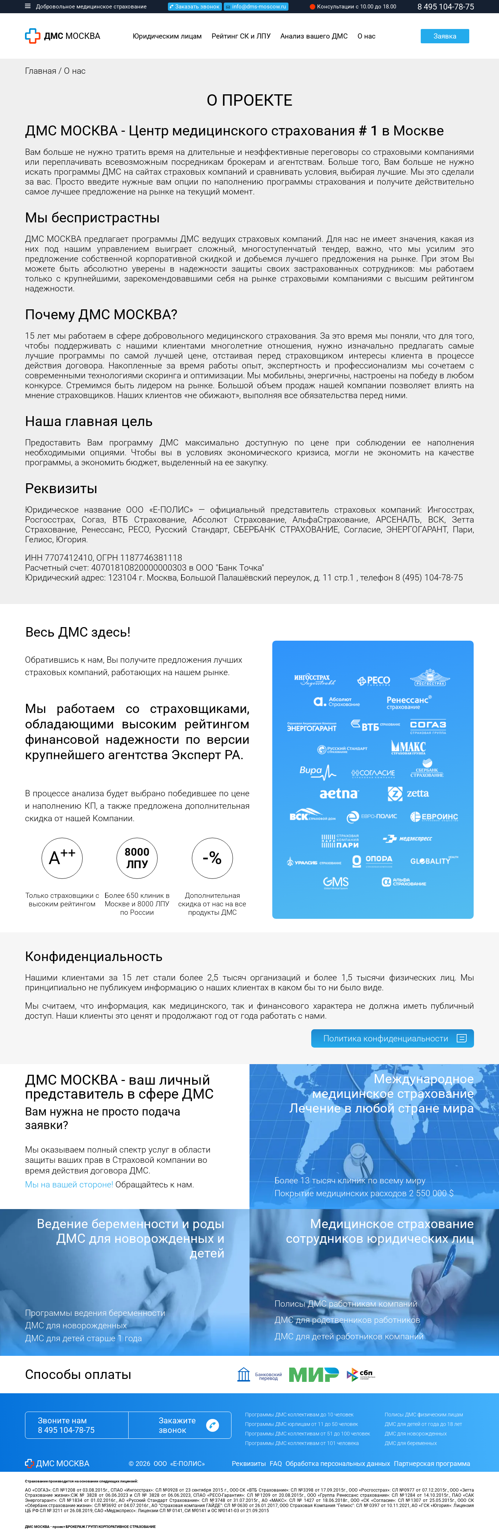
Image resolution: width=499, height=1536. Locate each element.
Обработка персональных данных (338, 1463)
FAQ (276, 1463)
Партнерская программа (432, 1463)
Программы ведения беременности (95, 1313)
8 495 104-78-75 (66, 1430)
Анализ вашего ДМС (314, 36)
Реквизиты (249, 1463)
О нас (367, 36)
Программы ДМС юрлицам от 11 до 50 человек (301, 1424)
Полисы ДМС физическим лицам (424, 1414)
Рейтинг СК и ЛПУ (241, 36)
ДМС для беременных (411, 1443)
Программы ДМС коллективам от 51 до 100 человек (307, 1434)
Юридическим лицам (167, 36)
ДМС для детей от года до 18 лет (423, 1424)
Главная (40, 71)
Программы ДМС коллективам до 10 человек (299, 1414)
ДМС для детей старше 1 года (83, 1338)
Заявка (445, 36)
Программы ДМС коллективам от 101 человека (302, 1443)
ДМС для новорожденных (76, 1326)
